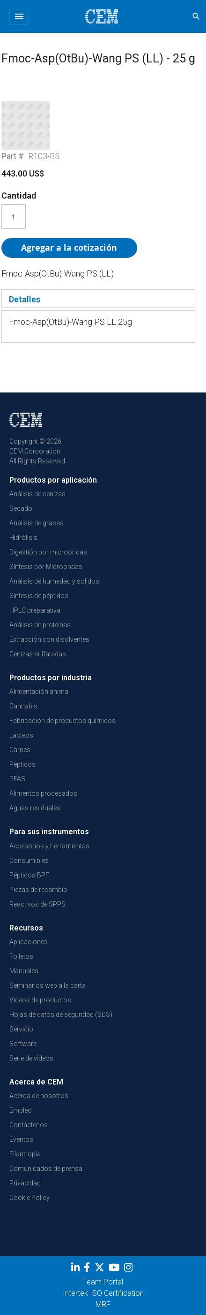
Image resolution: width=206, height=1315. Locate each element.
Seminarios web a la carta (47, 985)
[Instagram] (129, 1269)
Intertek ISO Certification (103, 1293)
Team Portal (103, 1281)
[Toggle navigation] (19, 17)
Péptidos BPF (29, 875)
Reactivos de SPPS (37, 904)
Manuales (23, 971)
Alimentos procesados (43, 793)
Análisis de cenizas (37, 494)
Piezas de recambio (38, 889)
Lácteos (21, 735)
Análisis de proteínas (40, 625)
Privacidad (25, 1183)
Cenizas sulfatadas (37, 654)
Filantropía (25, 1154)
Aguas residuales (34, 808)
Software (23, 1043)
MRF (103, 1304)
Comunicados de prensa (45, 1168)
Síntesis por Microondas (45, 566)
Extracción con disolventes (49, 639)
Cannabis (23, 706)
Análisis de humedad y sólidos (54, 581)
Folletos (21, 956)
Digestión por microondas (48, 552)
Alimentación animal (39, 691)
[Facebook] (89, 1269)
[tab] (98, 298)
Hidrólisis (23, 537)
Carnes (19, 750)
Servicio (21, 1029)
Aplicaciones (28, 942)
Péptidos (22, 764)
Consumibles (29, 860)
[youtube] (115, 1269)
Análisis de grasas (36, 523)
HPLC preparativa (34, 610)
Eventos (21, 1139)
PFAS (17, 779)
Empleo (20, 1110)
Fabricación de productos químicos (62, 720)
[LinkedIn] (76, 1269)
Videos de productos (40, 1000)
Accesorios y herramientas (49, 846)
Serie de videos (31, 1058)
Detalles (25, 299)
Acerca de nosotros (38, 1096)
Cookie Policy (29, 1197)
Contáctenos (28, 1125)
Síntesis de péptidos (38, 596)
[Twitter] (101, 1269)
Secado (20, 508)
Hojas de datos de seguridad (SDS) (60, 1014)
